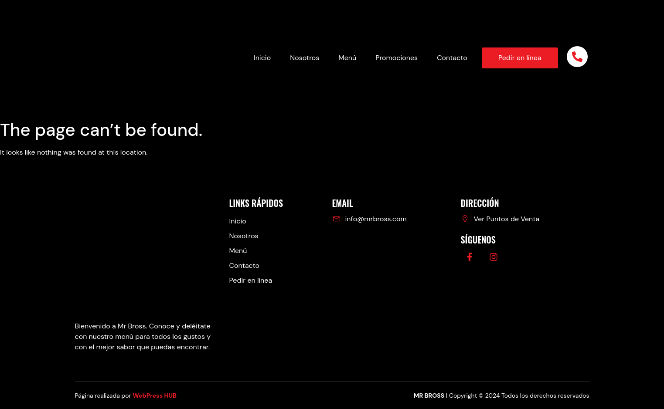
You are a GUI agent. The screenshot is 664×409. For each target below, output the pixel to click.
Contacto (452, 57)
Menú (347, 57)
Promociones (396, 57)
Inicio (262, 57)
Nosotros (304, 57)
